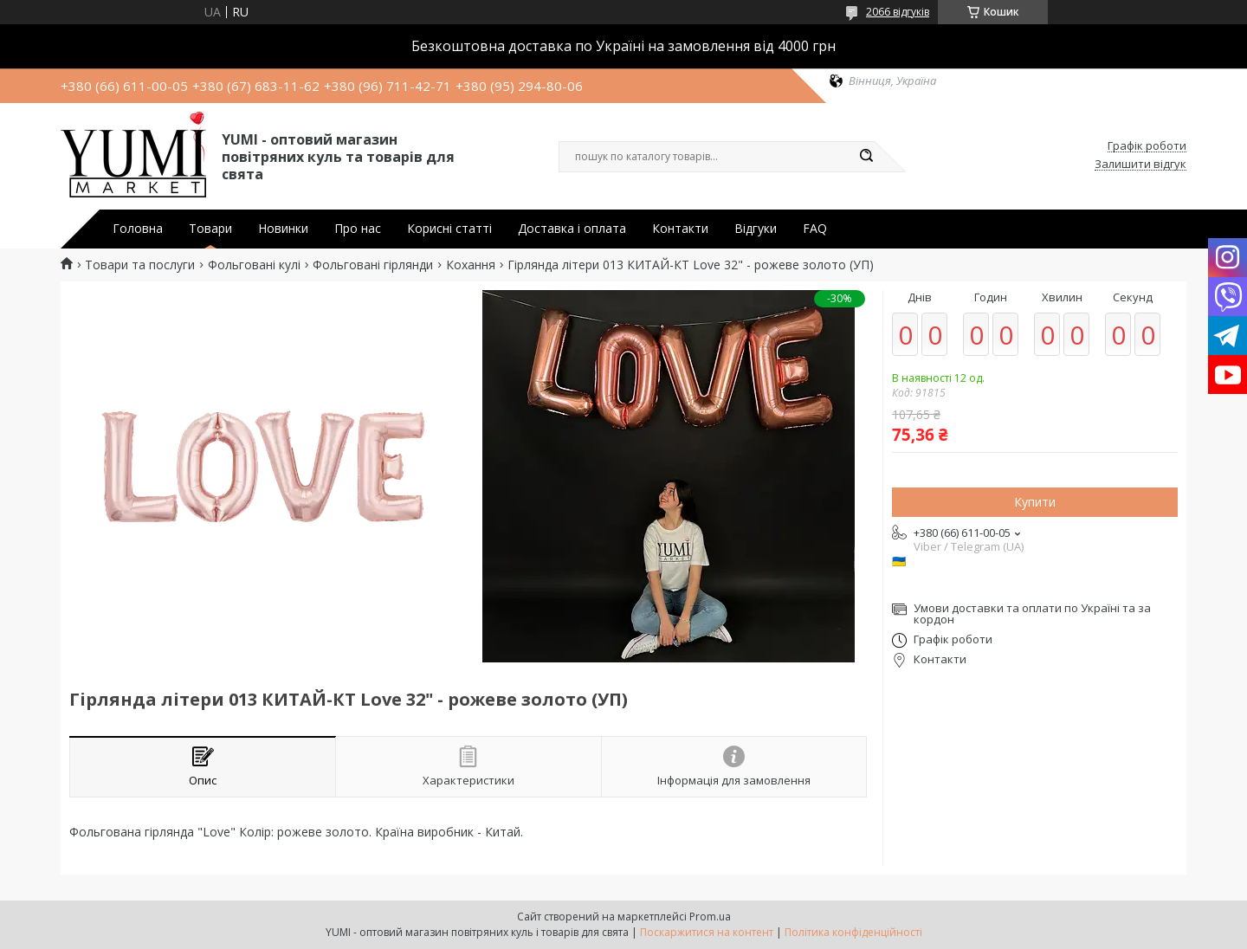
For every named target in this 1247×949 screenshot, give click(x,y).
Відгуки (755, 229)
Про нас (357, 229)
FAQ (815, 229)
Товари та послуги (140, 265)
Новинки (283, 229)
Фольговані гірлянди (373, 265)
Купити (1035, 502)
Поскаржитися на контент (706, 932)
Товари (210, 229)
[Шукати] (866, 156)
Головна (138, 229)
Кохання (470, 265)
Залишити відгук (1140, 164)
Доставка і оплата (572, 229)
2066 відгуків (897, 11)
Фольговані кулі (254, 265)
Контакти (680, 229)
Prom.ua (710, 916)
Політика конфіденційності (853, 932)
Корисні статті (449, 229)
